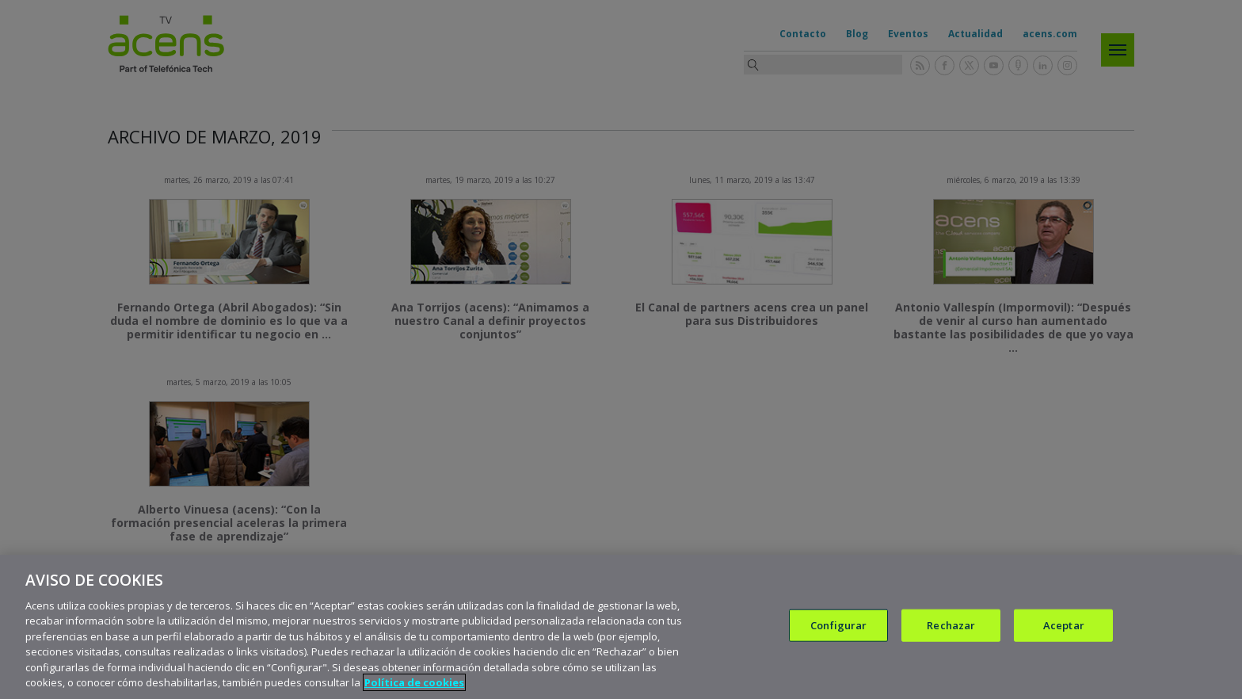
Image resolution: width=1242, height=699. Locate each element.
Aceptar (1063, 628)
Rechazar (951, 628)
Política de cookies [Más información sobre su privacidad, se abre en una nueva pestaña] (414, 686)
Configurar (838, 628)
